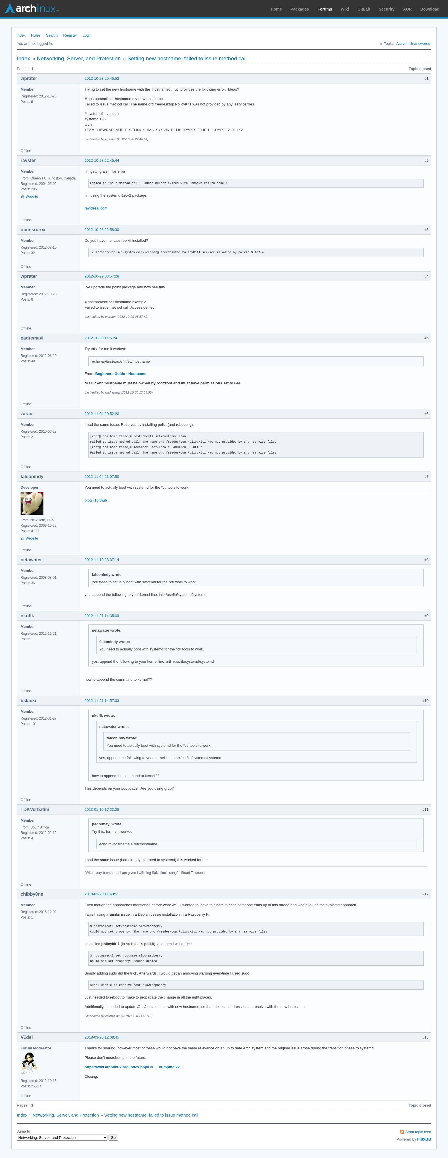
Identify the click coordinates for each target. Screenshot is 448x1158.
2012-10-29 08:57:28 (102, 276)
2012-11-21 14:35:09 (102, 616)
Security (387, 9)
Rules (36, 35)
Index (21, 35)
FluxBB (424, 1139)
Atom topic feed (418, 1132)
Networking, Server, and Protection (79, 58)
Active (401, 43)
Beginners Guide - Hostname (120, 374)
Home (276, 9)
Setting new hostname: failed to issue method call (187, 58)
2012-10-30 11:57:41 (102, 338)
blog (88, 500)
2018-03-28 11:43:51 (102, 894)
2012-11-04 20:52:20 (102, 414)
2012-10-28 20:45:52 (102, 78)
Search (52, 35)
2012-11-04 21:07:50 (102, 476)
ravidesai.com (96, 208)
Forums (324, 9)
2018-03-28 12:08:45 (102, 1037)
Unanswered (419, 43)
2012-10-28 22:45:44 (102, 160)
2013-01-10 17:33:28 (102, 809)
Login (87, 35)
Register (70, 35)
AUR (407, 9)
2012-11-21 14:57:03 (102, 700)
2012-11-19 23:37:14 (102, 560)
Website (32, 197)
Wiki (345, 9)
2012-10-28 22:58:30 (102, 229)
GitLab (363, 9)
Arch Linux (31, 8)
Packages (300, 9)
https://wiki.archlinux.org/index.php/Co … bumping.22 (132, 1067)
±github (101, 500)
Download (429, 9)
